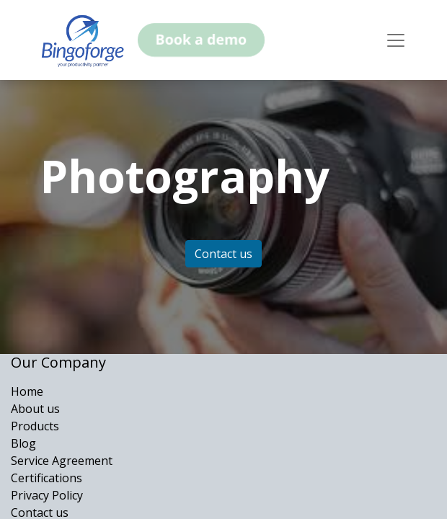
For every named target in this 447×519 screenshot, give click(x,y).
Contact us (223, 254)
